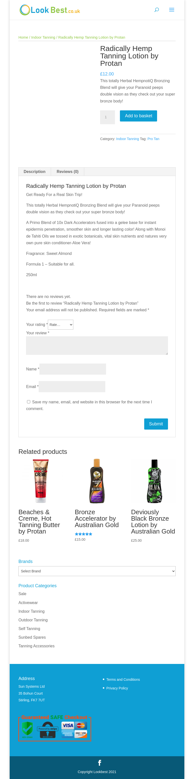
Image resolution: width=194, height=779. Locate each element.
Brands (25, 561)
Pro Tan (153, 139)
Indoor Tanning (43, 37)
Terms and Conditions (123, 680)
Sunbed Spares (32, 637)
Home (23, 37)
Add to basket (138, 115)
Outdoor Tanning (33, 620)
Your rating (37, 324)
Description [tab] (34, 172)
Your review (37, 333)
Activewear (28, 603)
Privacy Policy (117, 688)
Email (32, 387)
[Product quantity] (107, 117)
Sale (22, 594)
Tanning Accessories (36, 646)
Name (32, 369)
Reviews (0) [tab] (68, 172)
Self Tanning (29, 629)
